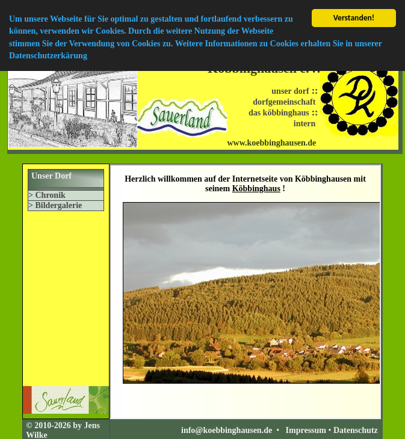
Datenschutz (355, 430)
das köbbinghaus (279, 112)
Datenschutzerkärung (48, 55)
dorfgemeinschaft (284, 101)
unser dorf (290, 91)
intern (305, 123)
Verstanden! (354, 18)
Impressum (306, 430)
